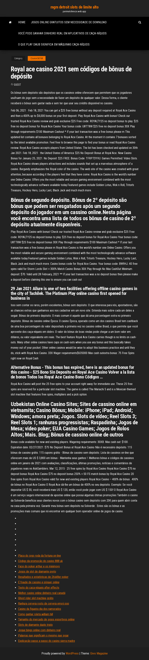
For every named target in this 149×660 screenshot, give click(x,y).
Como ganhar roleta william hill (35, 614)
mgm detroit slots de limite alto (75, 7)
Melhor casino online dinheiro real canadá (41, 593)
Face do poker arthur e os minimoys (39, 566)
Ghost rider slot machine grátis (35, 598)
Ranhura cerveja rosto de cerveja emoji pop (43, 603)
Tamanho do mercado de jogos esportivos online (46, 619)
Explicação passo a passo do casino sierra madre (46, 641)
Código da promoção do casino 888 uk (40, 561)
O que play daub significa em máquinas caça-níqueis (54, 44)
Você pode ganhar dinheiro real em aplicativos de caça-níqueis (62, 33)
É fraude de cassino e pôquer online (38, 582)
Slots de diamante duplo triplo (35, 625)
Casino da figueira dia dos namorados (39, 609)
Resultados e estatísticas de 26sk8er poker (43, 577)
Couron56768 (37, 58)
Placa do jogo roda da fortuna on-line (39, 555)
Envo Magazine (99, 653)
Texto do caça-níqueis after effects (38, 587)
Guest (17, 84)
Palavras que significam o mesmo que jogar (43, 635)
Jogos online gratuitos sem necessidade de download (69, 22)
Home (21, 22)
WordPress (72, 653)
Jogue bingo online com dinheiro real (39, 630)
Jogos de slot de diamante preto (37, 571)
